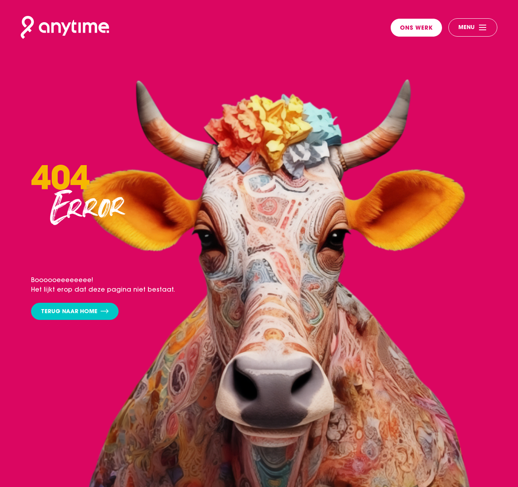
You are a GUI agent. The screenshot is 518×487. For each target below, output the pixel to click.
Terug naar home (75, 312)
